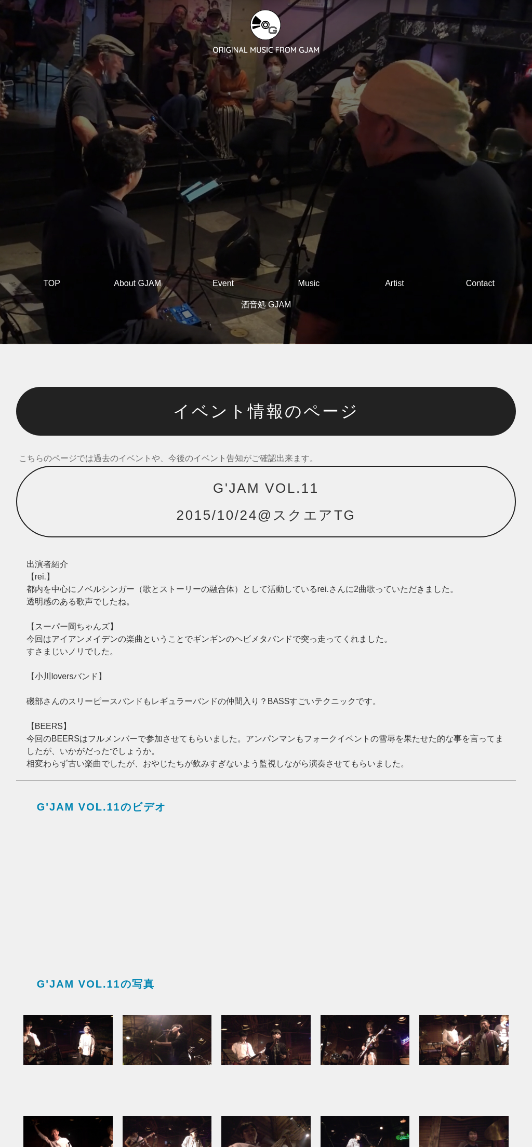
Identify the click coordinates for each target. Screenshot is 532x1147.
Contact (480, 283)
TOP (51, 283)
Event (223, 283)
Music (309, 283)
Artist (394, 283)
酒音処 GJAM (266, 304)
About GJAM (137, 283)
